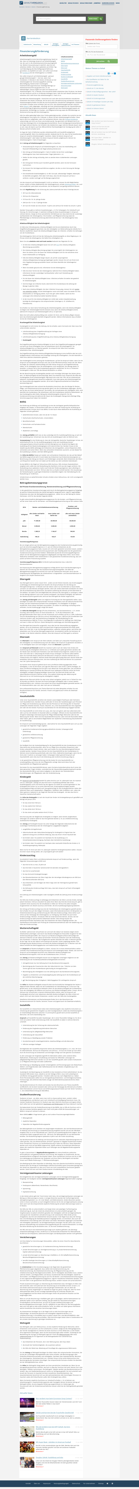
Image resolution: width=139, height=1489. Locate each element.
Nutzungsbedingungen (61, 1483)
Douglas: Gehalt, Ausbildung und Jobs (49, 1457)
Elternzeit (64, 68)
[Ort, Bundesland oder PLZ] (102, 55)
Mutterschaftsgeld (67, 77)
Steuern (26, 106)
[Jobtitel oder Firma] (102, 46)
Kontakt (28, 1483)
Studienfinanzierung (67, 81)
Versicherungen (66, 85)
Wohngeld (64, 88)
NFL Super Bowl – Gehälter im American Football (53, 1442)
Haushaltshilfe (65, 70)
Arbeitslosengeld (66, 59)
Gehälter (63, 3)
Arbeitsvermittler (70, 184)
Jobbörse (97, 3)
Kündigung (26, 73)
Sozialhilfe (64, 79)
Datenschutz (76, 1483)
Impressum (46, 1483)
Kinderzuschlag (66, 74)
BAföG (63, 61)
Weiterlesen (39, 1406)
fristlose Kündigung (71, 119)
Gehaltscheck (73, 3)
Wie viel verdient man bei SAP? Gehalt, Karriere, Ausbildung (53, 1428)
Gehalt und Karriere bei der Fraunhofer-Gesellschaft (55, 1413)
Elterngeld (64, 66)
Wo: (94, 52)
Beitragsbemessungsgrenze (70, 63)
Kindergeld (64, 72)
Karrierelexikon (108, 3)
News (118, 3)
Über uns (37, 1483)
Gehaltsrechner (86, 3)
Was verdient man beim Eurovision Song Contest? (54, 1398)
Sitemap (101, 1483)
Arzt (57, 245)
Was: (93, 43)
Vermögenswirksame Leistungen (71, 83)
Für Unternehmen (89, 1483)
